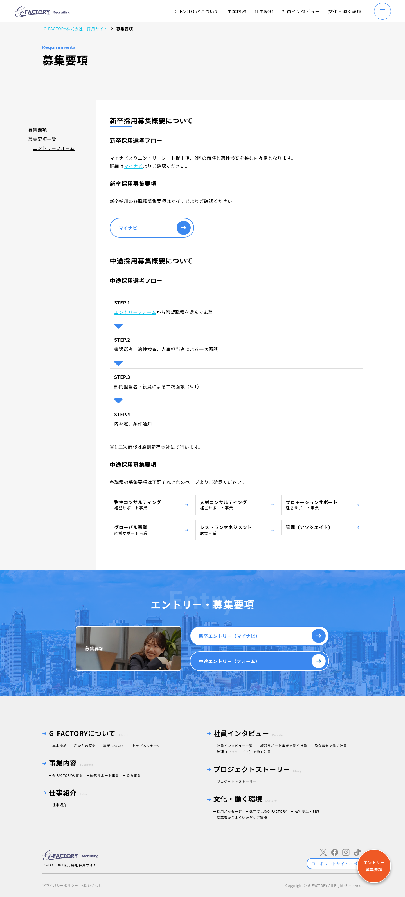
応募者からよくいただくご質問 (242, 817)
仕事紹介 (264, 11)
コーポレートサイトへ (332, 863)
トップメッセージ (146, 745)
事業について (114, 745)
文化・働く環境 (344, 11)
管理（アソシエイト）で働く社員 (244, 751)
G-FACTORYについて (197, 11)
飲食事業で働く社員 (330, 745)
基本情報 (59, 745)
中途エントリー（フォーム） (229, 661)
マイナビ (133, 166)
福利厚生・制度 (307, 811)
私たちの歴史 (85, 745)
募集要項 (94, 648)
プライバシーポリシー (60, 885)
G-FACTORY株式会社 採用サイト (76, 28)
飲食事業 (134, 775)
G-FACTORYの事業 (67, 775)
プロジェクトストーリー (236, 781)
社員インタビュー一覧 (235, 745)
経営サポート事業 (104, 775)
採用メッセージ (229, 811)
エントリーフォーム (54, 148)
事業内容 (237, 11)
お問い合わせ (91, 885)
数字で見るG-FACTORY (268, 811)
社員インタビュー (301, 11)
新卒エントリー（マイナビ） (229, 635)
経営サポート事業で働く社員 (283, 745)
